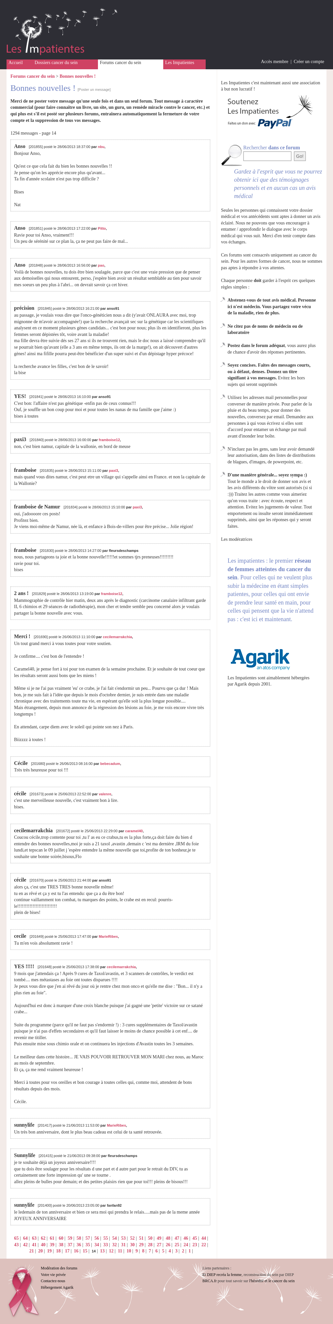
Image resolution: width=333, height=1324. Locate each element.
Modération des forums (59, 1268)
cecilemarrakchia (117, 637)
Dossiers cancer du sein (56, 62)
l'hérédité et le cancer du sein (271, 1281)
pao (101, 265)
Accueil (15, 62)
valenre (105, 794)
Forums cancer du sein (120, 62)
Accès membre (274, 61)
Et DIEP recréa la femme (222, 1274)
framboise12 (109, 440)
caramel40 (134, 831)
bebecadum (110, 764)
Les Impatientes (179, 62)
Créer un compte (309, 61)
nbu (101, 147)
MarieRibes (108, 936)
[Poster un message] (94, 89)
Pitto (102, 228)
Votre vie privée (53, 1274)
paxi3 (113, 470)
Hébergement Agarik (57, 1287)
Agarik (240, 684)
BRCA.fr (209, 1281)
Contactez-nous (53, 1281)
